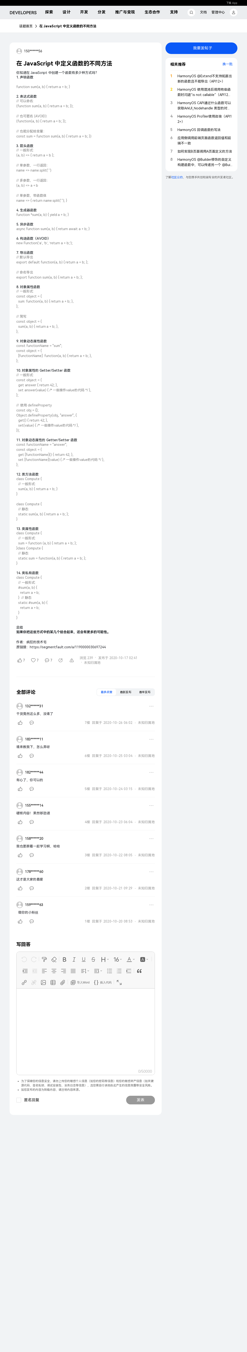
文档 (203, 12)
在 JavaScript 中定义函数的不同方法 (67, 26)
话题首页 (26, 26)
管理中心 (218, 12)
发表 (140, 1100)
